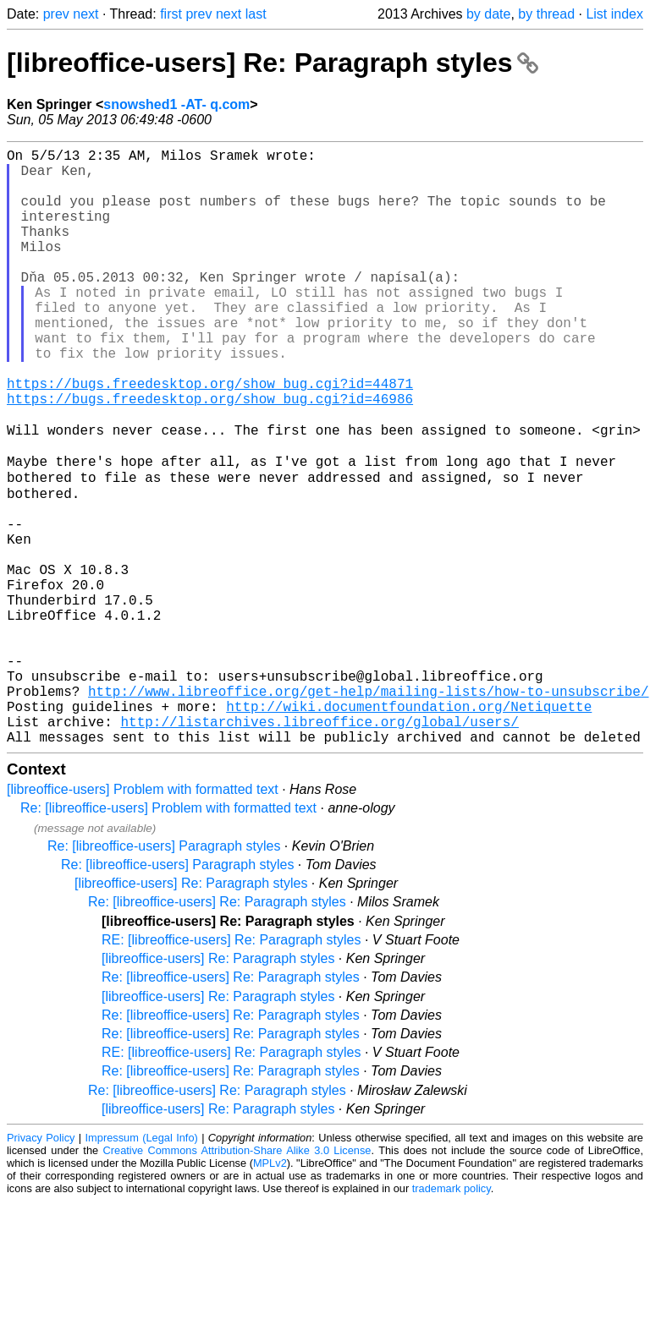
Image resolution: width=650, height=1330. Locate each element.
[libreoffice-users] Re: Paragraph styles (272, 62)
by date (488, 14)
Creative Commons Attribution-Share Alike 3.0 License (237, 1279)
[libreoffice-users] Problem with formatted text (142, 918)
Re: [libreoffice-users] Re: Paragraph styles (217, 1030)
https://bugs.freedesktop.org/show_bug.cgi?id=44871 (210, 437)
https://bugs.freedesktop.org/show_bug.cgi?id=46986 (210, 455)
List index (614, 14)
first (171, 14)
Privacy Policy (40, 1266)
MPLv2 (270, 1291)
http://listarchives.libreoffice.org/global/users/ (319, 846)
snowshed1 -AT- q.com (176, 104)
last (256, 14)
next (85, 14)
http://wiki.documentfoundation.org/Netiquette (409, 827)
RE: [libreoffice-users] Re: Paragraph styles (231, 1068)
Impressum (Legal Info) (141, 1266)
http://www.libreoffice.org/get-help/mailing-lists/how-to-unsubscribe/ (368, 809)
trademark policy (451, 1317)
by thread (546, 14)
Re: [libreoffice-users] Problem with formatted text (168, 936)
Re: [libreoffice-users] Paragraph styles (163, 974)
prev (56, 14)
